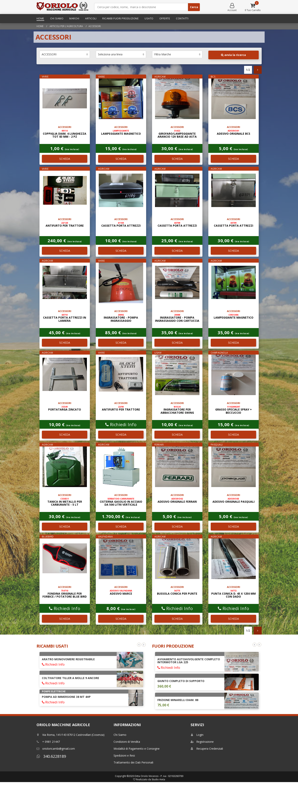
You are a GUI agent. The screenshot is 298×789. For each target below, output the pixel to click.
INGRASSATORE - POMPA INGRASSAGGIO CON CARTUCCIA (177, 318)
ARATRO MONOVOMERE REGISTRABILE (68, 659)
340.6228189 (51, 756)
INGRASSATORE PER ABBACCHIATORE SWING (177, 409)
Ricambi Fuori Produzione (120, 18)
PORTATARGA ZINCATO (64, 408)
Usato (149, 18)
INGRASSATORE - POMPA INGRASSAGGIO (121, 318)
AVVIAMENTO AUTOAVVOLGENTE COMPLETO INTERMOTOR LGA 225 (188, 660)
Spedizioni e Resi (124, 755)
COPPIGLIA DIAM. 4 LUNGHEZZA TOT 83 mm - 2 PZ (64, 133)
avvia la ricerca (233, 55)
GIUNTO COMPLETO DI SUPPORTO (180, 681)
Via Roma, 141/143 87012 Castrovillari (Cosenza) (70, 735)
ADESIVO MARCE (121, 592)
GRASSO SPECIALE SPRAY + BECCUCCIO (233, 409)
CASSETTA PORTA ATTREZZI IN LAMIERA (64, 318)
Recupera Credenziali (207, 748)
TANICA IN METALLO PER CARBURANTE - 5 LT (64, 501)
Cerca (194, 7)
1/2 (248, 70)
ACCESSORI (94, 26)
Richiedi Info (121, 424)
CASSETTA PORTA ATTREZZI (121, 224)
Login (197, 735)
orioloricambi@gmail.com (56, 748)
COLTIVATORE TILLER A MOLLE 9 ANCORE (70, 678)
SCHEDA (64, 159)
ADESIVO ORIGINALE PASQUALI (233, 500)
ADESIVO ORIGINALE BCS (233, 132)
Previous (139, 645)
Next (144, 645)
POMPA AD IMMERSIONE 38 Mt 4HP (66, 697)
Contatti (182, 18)
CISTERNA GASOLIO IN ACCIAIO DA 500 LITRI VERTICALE (121, 501)
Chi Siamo (57, 18)
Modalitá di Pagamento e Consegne (137, 748)
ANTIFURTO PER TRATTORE (65, 224)
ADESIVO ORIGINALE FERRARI (177, 500)
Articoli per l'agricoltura (66, 26)
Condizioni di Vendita (127, 742)
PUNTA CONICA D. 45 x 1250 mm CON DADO (233, 593)
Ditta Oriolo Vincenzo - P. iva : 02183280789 (159, 776)
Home (40, 18)
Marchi (74, 18)
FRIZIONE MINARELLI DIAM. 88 (177, 700)
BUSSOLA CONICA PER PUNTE (177, 592)
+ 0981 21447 (48, 742)
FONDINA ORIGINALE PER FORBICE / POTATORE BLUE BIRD (64, 593)
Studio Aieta (158, 779)
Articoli (90, 18)
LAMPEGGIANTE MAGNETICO (121, 132)
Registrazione (202, 742)
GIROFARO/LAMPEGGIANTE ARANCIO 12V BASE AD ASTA (177, 133)
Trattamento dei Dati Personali (133, 762)
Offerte (164, 18)
